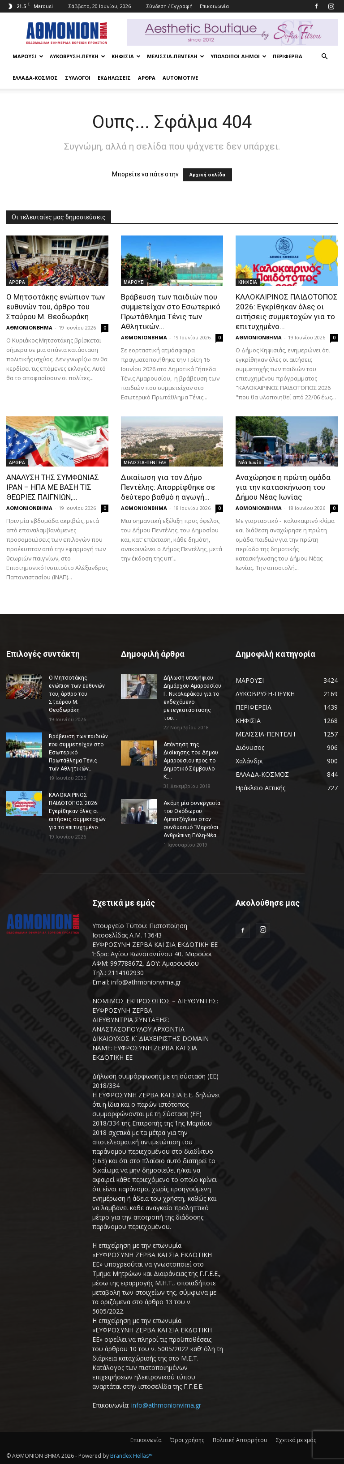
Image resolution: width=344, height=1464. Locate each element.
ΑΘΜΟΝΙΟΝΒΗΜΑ (29, 327)
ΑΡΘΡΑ (146, 77)
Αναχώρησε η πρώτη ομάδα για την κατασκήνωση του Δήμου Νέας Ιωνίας (283, 487)
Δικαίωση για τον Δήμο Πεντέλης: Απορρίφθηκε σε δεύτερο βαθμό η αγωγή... (168, 487)
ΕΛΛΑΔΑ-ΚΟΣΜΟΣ (35, 77)
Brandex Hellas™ (131, 1456)
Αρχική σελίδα (207, 175)
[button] (324, 56)
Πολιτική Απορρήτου (240, 1440)
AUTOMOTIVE (180, 77)
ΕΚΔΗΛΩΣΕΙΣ (114, 77)
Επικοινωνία (214, 6)
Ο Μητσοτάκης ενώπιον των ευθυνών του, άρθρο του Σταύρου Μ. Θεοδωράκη (55, 306)
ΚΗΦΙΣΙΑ (126, 56)
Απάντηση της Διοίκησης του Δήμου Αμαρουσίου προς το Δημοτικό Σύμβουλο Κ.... (190, 760)
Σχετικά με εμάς (296, 1440)
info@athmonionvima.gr (166, 1405)
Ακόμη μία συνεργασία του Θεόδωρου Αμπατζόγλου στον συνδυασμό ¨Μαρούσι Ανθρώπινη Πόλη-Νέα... (191, 819)
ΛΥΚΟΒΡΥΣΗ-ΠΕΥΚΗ (77, 56)
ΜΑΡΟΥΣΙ (28, 56)
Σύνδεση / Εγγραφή (169, 6)
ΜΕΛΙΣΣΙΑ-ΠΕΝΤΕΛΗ (175, 56)
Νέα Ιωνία (250, 462)
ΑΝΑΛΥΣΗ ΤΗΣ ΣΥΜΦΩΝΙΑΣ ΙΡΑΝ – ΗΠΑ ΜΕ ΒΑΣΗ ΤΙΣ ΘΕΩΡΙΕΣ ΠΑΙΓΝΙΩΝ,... (52, 487)
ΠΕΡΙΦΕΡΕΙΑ (287, 56)
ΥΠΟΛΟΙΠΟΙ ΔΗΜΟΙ (239, 56)
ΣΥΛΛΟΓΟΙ (77, 77)
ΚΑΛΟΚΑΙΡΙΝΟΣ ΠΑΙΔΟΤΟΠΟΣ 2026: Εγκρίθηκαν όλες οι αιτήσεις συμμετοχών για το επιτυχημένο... (77, 811)
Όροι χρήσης (187, 1440)
